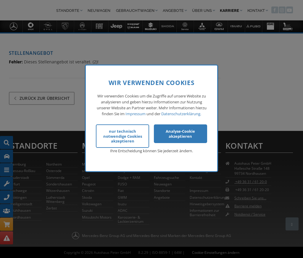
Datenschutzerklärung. (181, 112)
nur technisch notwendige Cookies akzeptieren (122, 134)
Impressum (135, 112)
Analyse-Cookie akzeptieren (180, 132)
